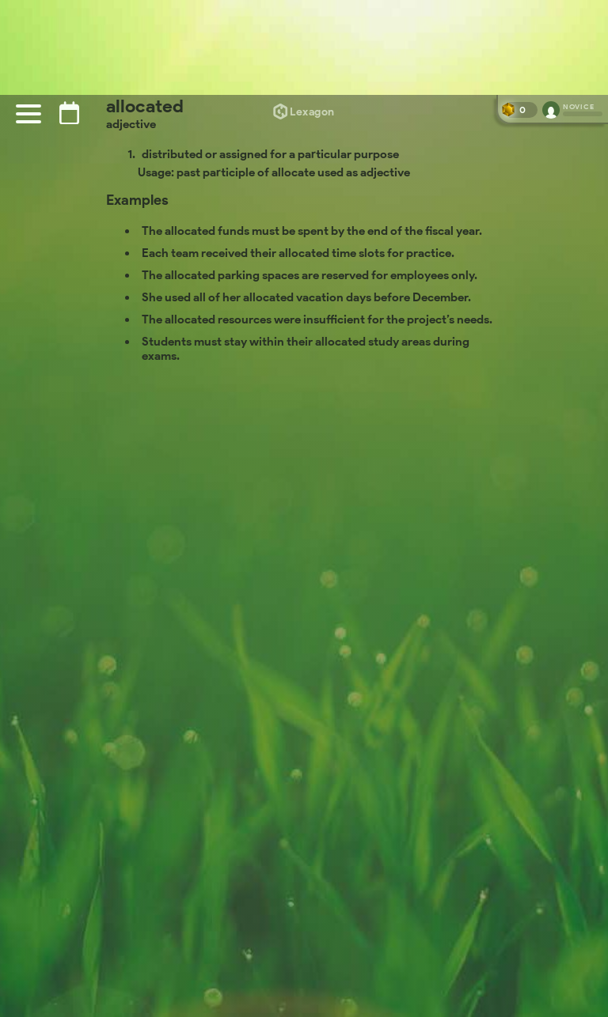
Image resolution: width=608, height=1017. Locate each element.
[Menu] (28, 113)
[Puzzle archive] (69, 112)
